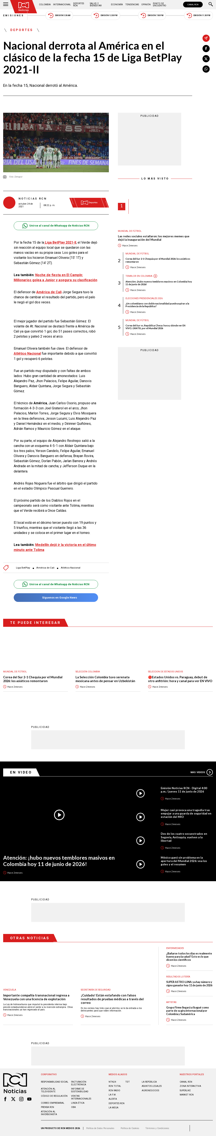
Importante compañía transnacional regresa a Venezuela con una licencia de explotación (36, 997)
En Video (21, 772)
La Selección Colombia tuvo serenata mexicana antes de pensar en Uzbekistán (105, 679)
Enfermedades (175, 948)
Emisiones (13, 15)
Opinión (146, 4)
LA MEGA (113, 1107)
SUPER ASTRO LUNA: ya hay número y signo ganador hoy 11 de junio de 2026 (189, 983)
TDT (127, 1081)
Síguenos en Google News (56, 597)
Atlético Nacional (70, 567)
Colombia (45, 4)
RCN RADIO (114, 1090)
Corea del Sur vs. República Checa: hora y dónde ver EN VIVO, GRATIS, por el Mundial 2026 (155, 327)
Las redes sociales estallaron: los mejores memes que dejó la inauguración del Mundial (153, 238)
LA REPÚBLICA (149, 1081)
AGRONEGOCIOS (150, 1090)
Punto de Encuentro (159, 4)
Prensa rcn (47, 1107)
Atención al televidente (48, 1090)
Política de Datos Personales (100, 1128)
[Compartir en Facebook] (206, 48)
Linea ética (77, 1103)
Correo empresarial (52, 1103)
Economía (117, 4)
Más (201, 772)
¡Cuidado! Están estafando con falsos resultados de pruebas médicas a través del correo (112, 998)
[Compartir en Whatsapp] (206, 69)
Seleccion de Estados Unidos (165, 671)
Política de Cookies (130, 1128)
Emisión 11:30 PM (198, 15)
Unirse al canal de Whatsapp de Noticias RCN (55, 225)
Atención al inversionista (49, 1113)
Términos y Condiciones (157, 1128)
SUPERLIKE (185, 1090)
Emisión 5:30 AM (59, 15)
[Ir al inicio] (23, 6)
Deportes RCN (78, 4)
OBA (73, 1107)
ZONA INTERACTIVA (190, 1086)
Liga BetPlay (23, 567)
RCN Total (115, 1086)
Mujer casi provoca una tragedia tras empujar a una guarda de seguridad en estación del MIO (186, 813)
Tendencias (132, 4)
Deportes (21, 30)
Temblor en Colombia (139, 276)
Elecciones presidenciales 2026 (144, 298)
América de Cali (45, 567)
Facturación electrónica (78, 1083)
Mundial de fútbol (130, 231)
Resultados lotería (178, 976)
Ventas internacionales (81, 1097)
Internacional (62, 4)
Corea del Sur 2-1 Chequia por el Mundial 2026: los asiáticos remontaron (158, 260)
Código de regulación (54, 1096)
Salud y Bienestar (95, 4)
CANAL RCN (192, 4)
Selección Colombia (88, 671)
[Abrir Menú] (5, 5)
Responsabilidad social (54, 1081)
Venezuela (9, 989)
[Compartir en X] (206, 58)
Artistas (171, 1002)
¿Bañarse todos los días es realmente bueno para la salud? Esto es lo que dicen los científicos (189, 957)
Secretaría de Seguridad (96, 989)
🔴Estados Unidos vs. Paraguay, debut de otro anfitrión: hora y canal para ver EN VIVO (180, 679)
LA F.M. (112, 1094)
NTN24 (112, 1081)
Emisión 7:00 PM (152, 15)
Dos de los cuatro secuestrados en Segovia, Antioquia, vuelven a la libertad (184, 837)
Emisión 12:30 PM (105, 15)
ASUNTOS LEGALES (152, 1086)
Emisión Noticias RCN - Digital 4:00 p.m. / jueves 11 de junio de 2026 (184, 789)
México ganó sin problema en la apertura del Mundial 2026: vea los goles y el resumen (184, 861)
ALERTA (113, 1099)
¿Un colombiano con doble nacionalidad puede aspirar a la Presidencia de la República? (157, 305)
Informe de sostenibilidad (79, 1090)
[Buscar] (211, 4)
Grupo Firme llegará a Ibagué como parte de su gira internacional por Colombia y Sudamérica (187, 1011)
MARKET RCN (187, 1094)
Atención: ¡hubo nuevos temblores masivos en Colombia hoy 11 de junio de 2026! (159, 283)
